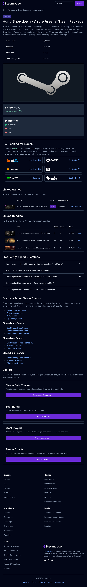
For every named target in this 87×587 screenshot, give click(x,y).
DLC (5, 484)
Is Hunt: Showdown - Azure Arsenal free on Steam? (43, 270)
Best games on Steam (16, 310)
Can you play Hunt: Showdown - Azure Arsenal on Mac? (43, 283)
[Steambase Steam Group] (48, 560)
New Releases (50, 493)
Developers (8, 526)
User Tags (8, 521)
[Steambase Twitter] (52, 560)
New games (12, 316)
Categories (8, 517)
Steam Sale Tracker (52, 512)
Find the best (43, 416)
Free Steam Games (52, 521)
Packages (11, 10)
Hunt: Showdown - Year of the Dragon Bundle (34, 248)
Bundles (7, 493)
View (79, 233)
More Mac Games (14, 348)
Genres (7, 512)
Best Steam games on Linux (19, 358)
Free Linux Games (15, 360)
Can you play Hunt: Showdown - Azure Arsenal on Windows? (43, 276)
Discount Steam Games (54, 517)
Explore (79, 4)
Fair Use (42, 582)
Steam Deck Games (52, 502)
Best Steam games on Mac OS (20, 343)
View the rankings (43, 438)
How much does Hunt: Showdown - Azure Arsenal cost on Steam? (43, 264)
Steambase (48, 551)
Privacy (26, 582)
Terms (34, 582)
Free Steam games (15, 313)
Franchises (8, 535)
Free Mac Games (14, 345)
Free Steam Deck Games (17, 331)
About (50, 582)
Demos (7, 488)
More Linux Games (15, 363)
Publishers (8, 530)
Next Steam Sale (11, 559)
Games (7, 479)
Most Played (49, 484)
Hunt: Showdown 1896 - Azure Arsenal (32, 207)
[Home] (4, 10)
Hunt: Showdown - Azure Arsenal (30, 10)
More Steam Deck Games (18, 333)
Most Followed (50, 488)
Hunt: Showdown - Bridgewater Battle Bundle (34, 233)
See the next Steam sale (43, 395)
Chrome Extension (11, 546)
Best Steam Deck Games (17, 328)
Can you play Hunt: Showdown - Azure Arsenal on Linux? (43, 289)
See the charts (43, 459)
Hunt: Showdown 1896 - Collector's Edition (33, 240)
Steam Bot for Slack (12, 555)
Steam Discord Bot (11, 550)
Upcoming (48, 497)
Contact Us (59, 582)
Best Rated (49, 479)
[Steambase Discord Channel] (45, 560)
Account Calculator (12, 564)
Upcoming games (14, 318)
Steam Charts (76, 207)
